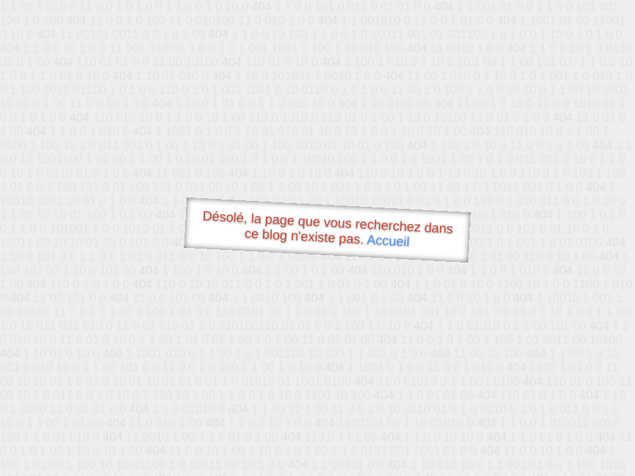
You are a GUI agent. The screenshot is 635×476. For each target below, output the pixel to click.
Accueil (388, 240)
